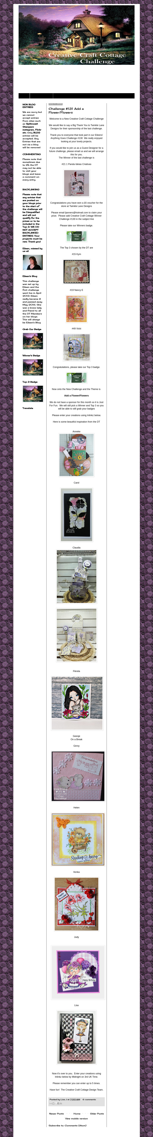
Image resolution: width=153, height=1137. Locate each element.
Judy (76, 937)
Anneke (77, 431)
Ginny (77, 746)
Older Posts (97, 1113)
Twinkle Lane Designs (80, 206)
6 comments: (89, 1099)
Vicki (78, 328)
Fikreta (76, 671)
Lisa (76, 1005)
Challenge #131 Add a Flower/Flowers (66, 110)
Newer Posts (56, 1113)
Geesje (76, 736)
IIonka (76, 872)
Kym (78, 254)
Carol (76, 482)
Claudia (77, 547)
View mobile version (76, 1118)
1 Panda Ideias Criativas (78, 164)
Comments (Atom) (75, 1125)
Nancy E (78, 290)
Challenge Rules (41, 95)
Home (24, 95)
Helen (77, 807)
